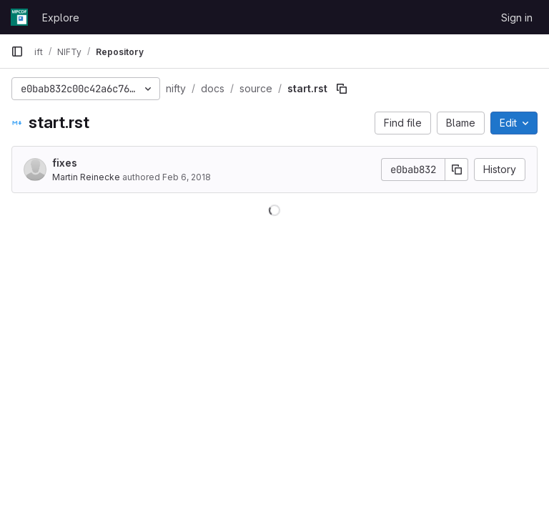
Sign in (517, 17)
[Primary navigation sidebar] (17, 51)
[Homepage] (19, 17)
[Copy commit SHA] (456, 169)
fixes (64, 163)
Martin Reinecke (86, 177)
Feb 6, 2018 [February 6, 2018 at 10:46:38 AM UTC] (186, 177)
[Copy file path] (341, 88)
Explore (60, 17)
